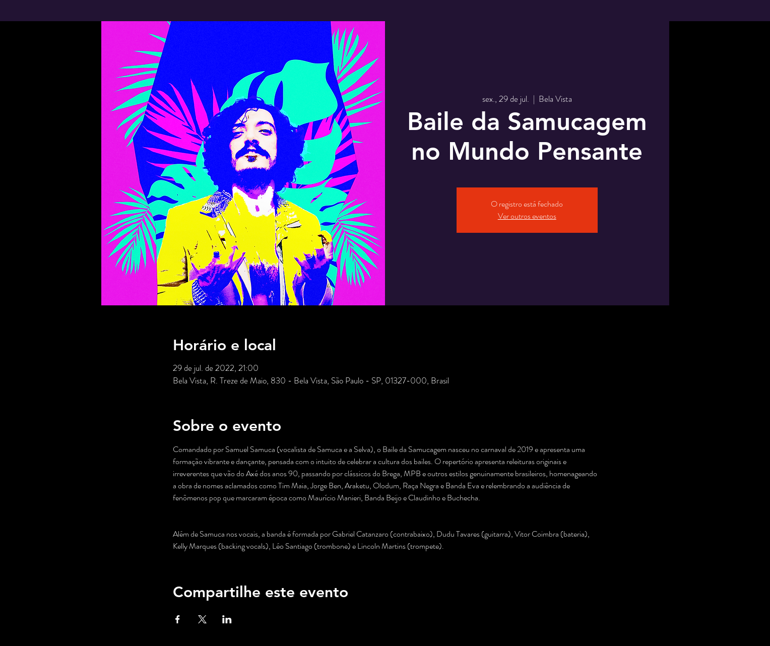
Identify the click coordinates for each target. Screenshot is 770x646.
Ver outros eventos (527, 216)
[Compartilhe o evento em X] (202, 619)
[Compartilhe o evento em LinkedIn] (227, 619)
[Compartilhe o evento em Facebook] (177, 619)
